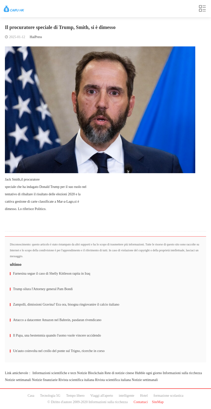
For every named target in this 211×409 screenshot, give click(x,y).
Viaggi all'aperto (101, 395)
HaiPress (36, 37)
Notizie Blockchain (90, 373)
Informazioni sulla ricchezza (182, 373)
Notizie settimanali (18, 380)
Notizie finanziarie (45, 380)
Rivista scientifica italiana (76, 380)
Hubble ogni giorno (148, 373)
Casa (31, 395)
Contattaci (141, 402)
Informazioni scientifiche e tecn (54, 373)
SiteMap (158, 402)
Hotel (144, 395)
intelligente (126, 395)
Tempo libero (75, 395)
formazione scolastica (168, 395)
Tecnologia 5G (50, 395)
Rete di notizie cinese (119, 373)
